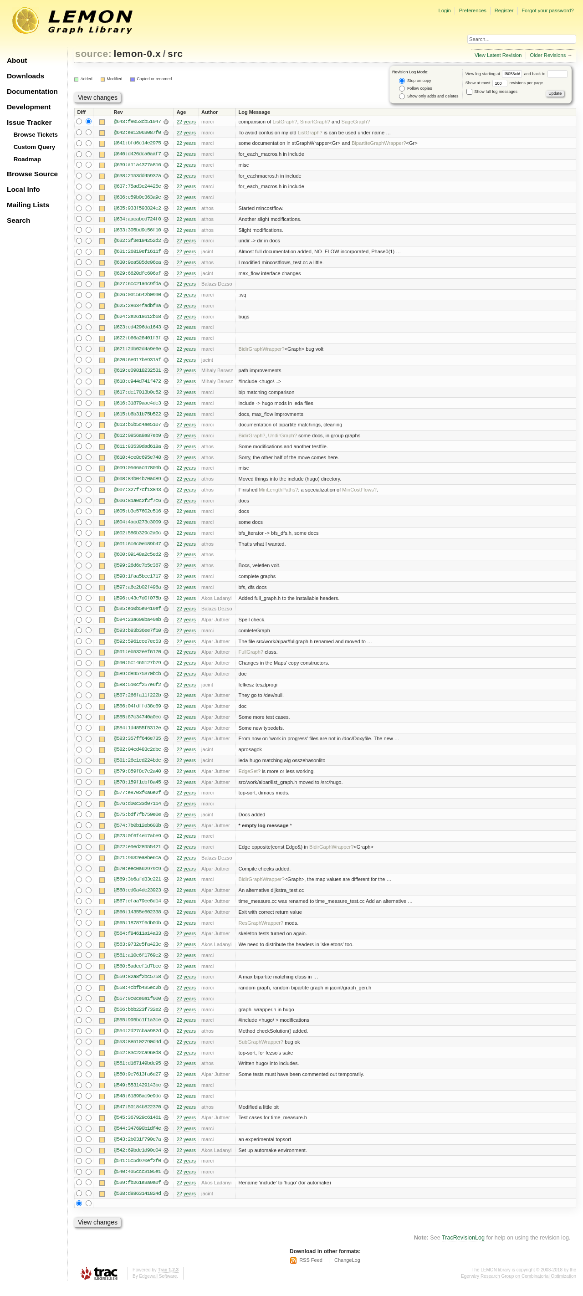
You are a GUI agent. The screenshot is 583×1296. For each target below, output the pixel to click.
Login (444, 10)
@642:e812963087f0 (137, 132)
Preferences (472, 10)
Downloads (25, 76)
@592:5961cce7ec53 (137, 646)
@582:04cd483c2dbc (137, 755)
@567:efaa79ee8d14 (137, 908)
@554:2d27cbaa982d (137, 1040)
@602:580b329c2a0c (137, 537)
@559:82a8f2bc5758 (137, 985)
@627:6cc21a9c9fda (137, 285)
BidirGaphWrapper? (331, 854)
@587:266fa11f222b (137, 701)
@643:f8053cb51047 (137, 121)
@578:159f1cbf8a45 (137, 788)
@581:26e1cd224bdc (137, 766)
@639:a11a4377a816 (137, 165)
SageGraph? (356, 121)
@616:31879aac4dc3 (137, 406)
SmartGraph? (315, 121)
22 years (186, 121)
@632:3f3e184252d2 (137, 242)
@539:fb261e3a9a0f (137, 1193)
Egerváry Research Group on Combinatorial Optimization (518, 1286)
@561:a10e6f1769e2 (137, 963)
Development (29, 107)
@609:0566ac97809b (137, 471)
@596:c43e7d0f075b (137, 602)
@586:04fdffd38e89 (137, 712)
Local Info (23, 189)
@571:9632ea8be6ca (137, 865)
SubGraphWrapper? (261, 1051)
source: (93, 53)
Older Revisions (548, 55)
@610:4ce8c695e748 (137, 460)
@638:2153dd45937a (137, 176)
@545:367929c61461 (137, 1127)
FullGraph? (251, 657)
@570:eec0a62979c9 (137, 876)
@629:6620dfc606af (137, 274)
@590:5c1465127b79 (137, 668)
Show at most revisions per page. (504, 83)
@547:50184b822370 (137, 1116)
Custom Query (35, 146)
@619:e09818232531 (137, 373)
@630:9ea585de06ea (137, 263)
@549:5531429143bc (137, 1094)
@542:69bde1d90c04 (137, 1160)
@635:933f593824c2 (137, 209)
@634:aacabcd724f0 (137, 220)
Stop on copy (415, 81)
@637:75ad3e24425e (137, 187)
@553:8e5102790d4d (137, 1051)
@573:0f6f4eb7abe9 (137, 843)
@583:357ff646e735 (137, 744)
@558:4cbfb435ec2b (137, 996)
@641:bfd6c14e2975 (137, 143)
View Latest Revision (498, 55)
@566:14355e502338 (137, 919)
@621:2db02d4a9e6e (137, 351)
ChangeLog (347, 1271)
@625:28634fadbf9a (137, 307)
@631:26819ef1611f (137, 252)
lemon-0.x (137, 53)
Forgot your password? (547, 10)
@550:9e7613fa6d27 (137, 1083)
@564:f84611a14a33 (137, 941)
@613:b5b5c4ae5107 (137, 427)
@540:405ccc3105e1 (137, 1182)
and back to (546, 74)
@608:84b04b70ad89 (137, 482)
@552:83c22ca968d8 (137, 1061)
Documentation (32, 91)
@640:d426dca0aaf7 (137, 154)
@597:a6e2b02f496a (137, 591)
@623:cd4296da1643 (137, 329)
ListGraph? (284, 121)
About (17, 60)
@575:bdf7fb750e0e (137, 821)
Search (18, 220)
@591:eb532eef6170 (137, 657)
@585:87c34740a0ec (137, 723)
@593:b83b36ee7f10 (137, 635)
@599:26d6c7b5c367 (137, 570)
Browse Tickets (36, 134)
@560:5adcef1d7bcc (137, 974)
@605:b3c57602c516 (137, 515)
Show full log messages (491, 91)
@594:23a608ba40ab (137, 624)
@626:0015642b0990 (137, 296)
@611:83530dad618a (137, 449)
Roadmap (27, 159)
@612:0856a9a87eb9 (137, 438)
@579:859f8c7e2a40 (137, 777)
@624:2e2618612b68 (137, 318)
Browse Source (32, 174)
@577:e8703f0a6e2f (137, 799)
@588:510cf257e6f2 (137, 690)
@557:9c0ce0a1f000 (137, 1007)
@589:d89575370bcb (137, 679)
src (175, 53)
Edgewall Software (158, 1286)
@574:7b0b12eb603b (137, 832)
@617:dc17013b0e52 (137, 395)
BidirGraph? (252, 438)
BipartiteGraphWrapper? (379, 143)
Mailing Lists (28, 205)
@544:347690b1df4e (137, 1138)
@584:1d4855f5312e (137, 734)
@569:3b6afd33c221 (137, 887)
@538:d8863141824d (137, 1204)
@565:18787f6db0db (137, 930)
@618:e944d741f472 (137, 384)
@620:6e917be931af (137, 362)
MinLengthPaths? (278, 493)
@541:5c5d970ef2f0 (137, 1171)
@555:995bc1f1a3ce (137, 1029)
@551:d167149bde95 (137, 1072)
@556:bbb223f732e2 (137, 1018)
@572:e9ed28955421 (137, 854)
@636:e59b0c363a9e (137, 198)
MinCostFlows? (359, 493)
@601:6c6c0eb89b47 (137, 548)
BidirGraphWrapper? (262, 351)
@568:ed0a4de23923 (137, 898)
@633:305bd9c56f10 (137, 231)
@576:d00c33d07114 (137, 810)
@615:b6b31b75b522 (137, 416)
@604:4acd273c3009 (137, 526)
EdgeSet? (250, 777)
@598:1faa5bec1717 (137, 580)
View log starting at (494, 74)
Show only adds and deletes (428, 96)
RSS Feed (310, 1271)
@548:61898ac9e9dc (137, 1105)
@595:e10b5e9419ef (137, 613)
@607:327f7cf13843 (137, 493)
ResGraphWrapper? (261, 930)
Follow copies (415, 89)
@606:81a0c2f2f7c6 (137, 504)
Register (504, 10)
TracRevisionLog (463, 1248)
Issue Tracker (29, 122)
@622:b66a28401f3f (137, 340)
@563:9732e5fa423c (137, 952)
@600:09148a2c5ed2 (137, 559)
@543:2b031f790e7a (137, 1149)
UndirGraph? (282, 438)
